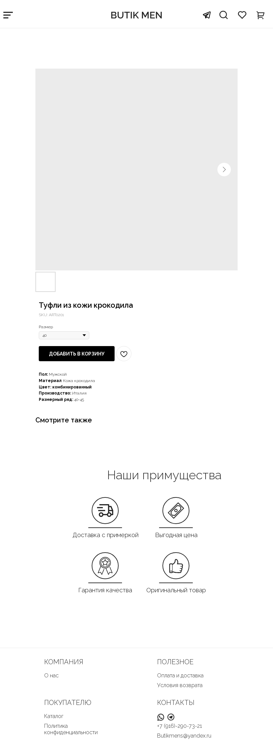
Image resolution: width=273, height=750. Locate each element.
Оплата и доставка (180, 675)
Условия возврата (180, 685)
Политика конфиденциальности (71, 729)
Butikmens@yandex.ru (184, 736)
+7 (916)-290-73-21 (179, 726)
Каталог (53, 716)
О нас (51, 675)
